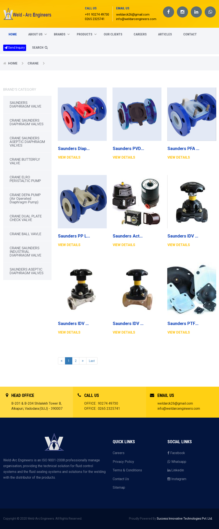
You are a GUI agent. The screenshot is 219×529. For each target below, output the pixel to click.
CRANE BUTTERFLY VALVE (25, 161)
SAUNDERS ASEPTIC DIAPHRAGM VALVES (26, 271)
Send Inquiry (14, 47)
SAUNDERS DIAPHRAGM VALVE (25, 104)
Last (92, 361)
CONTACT (190, 34)
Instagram (176, 479)
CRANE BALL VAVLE (25, 234)
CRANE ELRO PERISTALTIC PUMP (25, 179)
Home (13, 34)
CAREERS (140, 34)
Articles (165, 34)
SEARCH (40, 48)
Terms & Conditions (127, 470)
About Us (37, 34)
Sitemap (119, 487)
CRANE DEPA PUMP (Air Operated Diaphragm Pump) (25, 198)
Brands (62, 34)
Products (87, 34)
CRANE (34, 63)
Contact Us (121, 479)
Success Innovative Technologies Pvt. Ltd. (185, 518)
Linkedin (175, 470)
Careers (118, 453)
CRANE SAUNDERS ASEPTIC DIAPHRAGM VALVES (27, 141)
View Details (69, 157)
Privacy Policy (123, 462)
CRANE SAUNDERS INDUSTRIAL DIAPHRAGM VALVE (25, 251)
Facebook (176, 453)
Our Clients (113, 34)
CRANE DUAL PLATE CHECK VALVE (26, 218)
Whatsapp (176, 462)
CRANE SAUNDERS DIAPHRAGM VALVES (26, 122)
